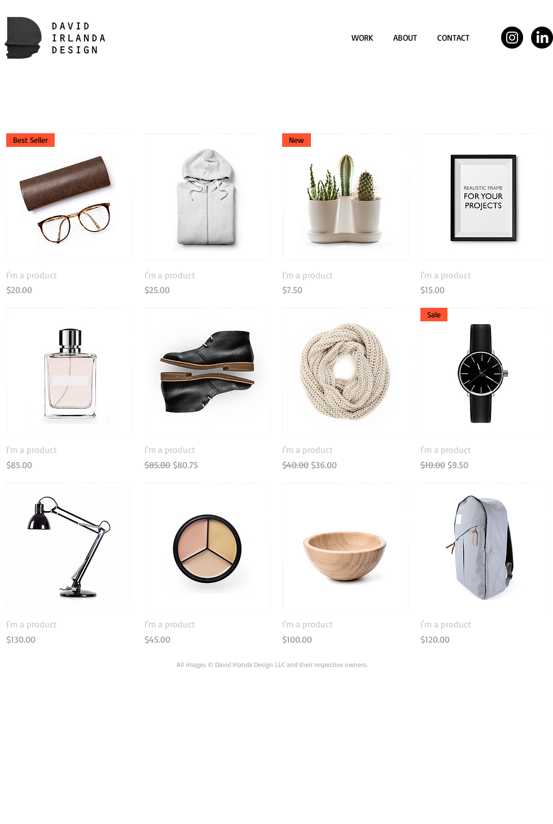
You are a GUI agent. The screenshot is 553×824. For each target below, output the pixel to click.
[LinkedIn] (542, 38)
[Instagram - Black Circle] (512, 38)
